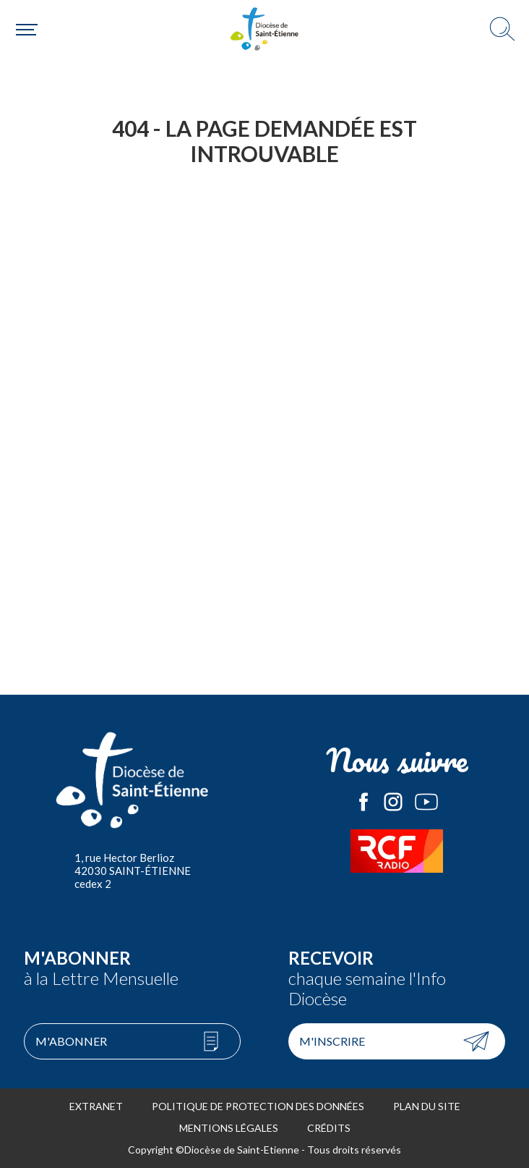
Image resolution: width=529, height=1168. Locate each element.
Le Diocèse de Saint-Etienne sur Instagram (393, 802)
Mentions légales (228, 1128)
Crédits (328, 1128)
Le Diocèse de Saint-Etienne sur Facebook (363, 802)
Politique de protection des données (258, 1106)
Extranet (96, 1106)
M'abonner (71, 1041)
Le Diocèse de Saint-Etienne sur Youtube (426, 802)
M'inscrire (332, 1041)
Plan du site (426, 1106)
